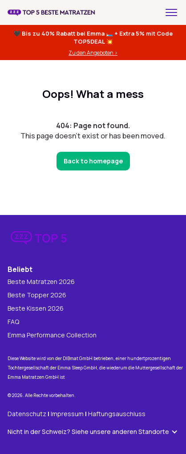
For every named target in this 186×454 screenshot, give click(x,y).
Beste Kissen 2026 (36, 308)
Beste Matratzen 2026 (41, 282)
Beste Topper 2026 (37, 295)
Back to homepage (93, 161)
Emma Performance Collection (52, 335)
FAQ (13, 322)
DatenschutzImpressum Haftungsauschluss (77, 413)
